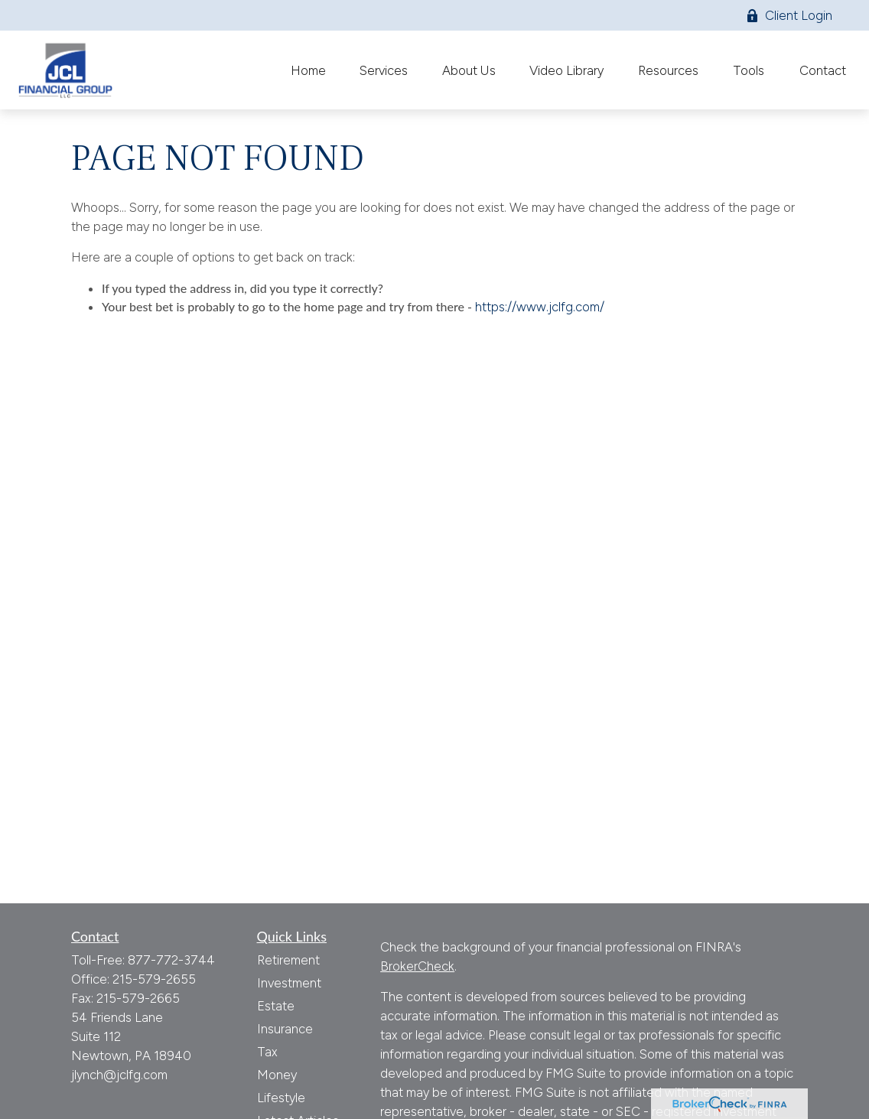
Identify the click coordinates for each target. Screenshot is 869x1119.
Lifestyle (281, 1097)
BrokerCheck (417, 966)
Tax (267, 1051)
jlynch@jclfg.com (119, 1074)
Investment (289, 983)
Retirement (288, 960)
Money (277, 1074)
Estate (276, 1005)
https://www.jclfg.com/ (539, 306)
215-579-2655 (154, 979)
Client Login (789, 15)
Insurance (285, 1028)
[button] (308, 70)
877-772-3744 (171, 960)
